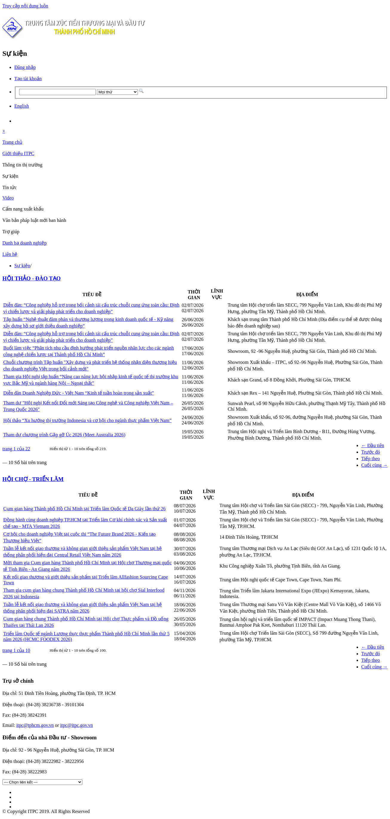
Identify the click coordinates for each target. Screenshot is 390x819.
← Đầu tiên (372, 445)
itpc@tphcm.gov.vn (35, 725)
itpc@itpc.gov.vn (76, 725)
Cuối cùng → (374, 465)
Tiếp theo (370, 458)
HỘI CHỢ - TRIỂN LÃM (33, 479)
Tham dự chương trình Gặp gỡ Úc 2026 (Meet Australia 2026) (64, 434)
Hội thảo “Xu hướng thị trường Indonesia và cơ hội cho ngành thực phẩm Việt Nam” (87, 420)
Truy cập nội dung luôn (25, 5)
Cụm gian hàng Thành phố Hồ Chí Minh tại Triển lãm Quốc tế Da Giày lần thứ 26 (84, 508)
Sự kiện (22, 265)
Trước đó (370, 452)
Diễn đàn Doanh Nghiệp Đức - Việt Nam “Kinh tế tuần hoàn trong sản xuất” (78, 392)
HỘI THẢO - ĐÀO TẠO (31, 278)
